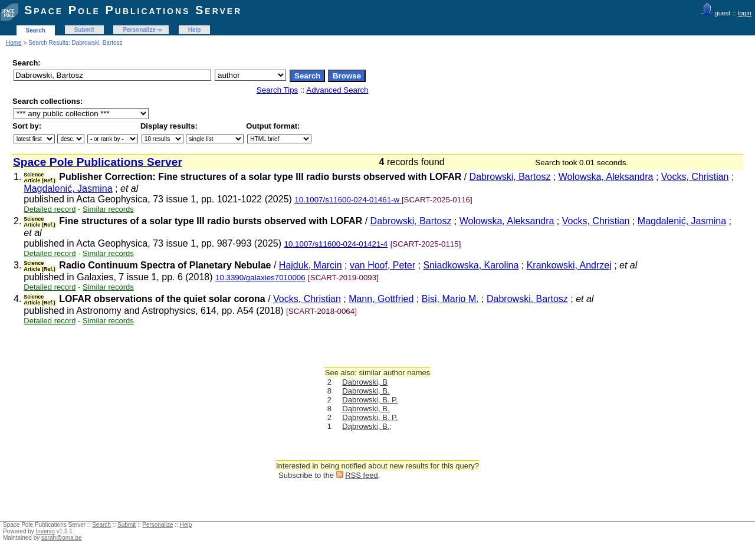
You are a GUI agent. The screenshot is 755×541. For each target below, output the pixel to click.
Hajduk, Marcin (310, 265)
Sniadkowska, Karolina (470, 265)
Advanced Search (337, 90)
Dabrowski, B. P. (370, 399)
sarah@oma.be (61, 538)
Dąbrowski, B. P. (370, 417)
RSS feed (361, 475)
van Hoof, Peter (382, 265)
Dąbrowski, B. (365, 408)
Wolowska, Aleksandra (606, 177)
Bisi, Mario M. (450, 299)
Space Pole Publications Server (133, 10)
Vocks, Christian (695, 177)
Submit (84, 30)
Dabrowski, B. (365, 390)
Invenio (45, 531)
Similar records (108, 209)
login (744, 13)
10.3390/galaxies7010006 (260, 277)
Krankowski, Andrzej (569, 265)
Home (14, 43)
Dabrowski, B (365, 382)
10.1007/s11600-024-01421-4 (336, 244)
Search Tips (277, 90)
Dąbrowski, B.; (367, 426)
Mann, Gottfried (381, 299)
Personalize (139, 30)
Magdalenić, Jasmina (68, 188)
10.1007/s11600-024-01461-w (348, 199)
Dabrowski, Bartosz (510, 177)
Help (194, 30)
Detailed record (50, 209)
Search (35, 30)
